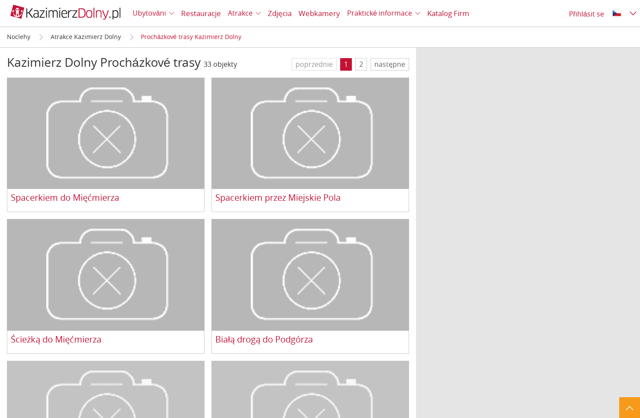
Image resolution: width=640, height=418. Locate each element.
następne (389, 64)
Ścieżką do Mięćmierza (56, 339)
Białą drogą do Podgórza (264, 339)
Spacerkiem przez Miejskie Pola (278, 198)
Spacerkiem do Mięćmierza (65, 198)
